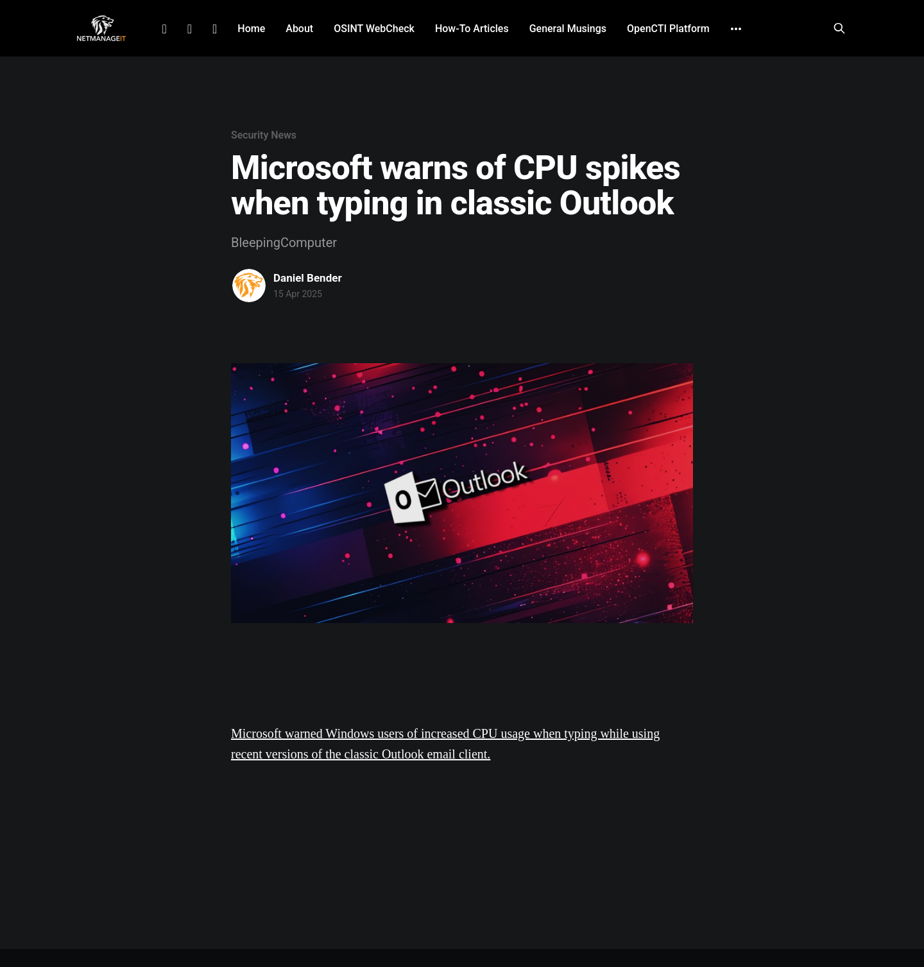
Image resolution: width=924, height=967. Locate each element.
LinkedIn (164, 29)
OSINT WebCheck (374, 28)
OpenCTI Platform (668, 28)
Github (214, 29)
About (299, 28)
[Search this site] (839, 28)
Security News (263, 135)
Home (251, 28)
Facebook (189, 29)
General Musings (567, 28)
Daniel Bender (307, 277)
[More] (736, 29)
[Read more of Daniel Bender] (249, 286)
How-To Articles (472, 28)
